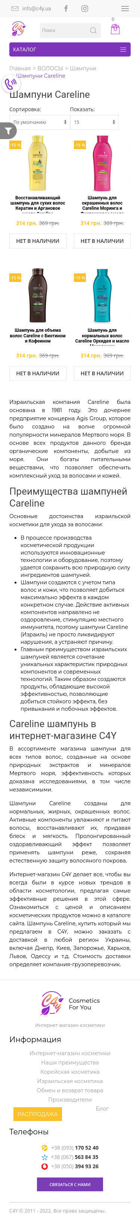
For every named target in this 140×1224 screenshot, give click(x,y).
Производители (70, 1099)
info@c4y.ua (31, 8)
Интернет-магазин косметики (70, 1053)
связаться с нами (70, 1184)
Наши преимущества (70, 1062)
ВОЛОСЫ (50, 68)
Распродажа (38, 1114)
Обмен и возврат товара (70, 1090)
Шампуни (83, 68)
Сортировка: (25, 109)
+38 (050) (70, 1166)
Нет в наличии (37, 240)
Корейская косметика (70, 1072)
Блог (102, 1108)
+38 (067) (70, 1156)
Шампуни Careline (40, 76)
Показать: (82, 109)
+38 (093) (70, 1147)
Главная (20, 68)
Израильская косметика (70, 1081)
